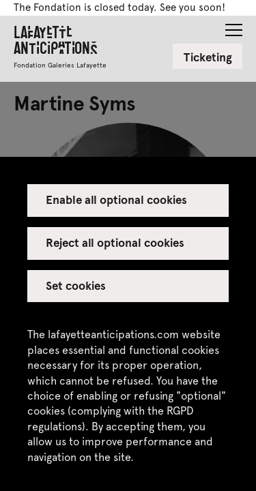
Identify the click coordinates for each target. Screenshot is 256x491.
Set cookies (76, 285)
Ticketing (208, 56)
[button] (233, 25)
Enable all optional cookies (117, 199)
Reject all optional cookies (115, 242)
